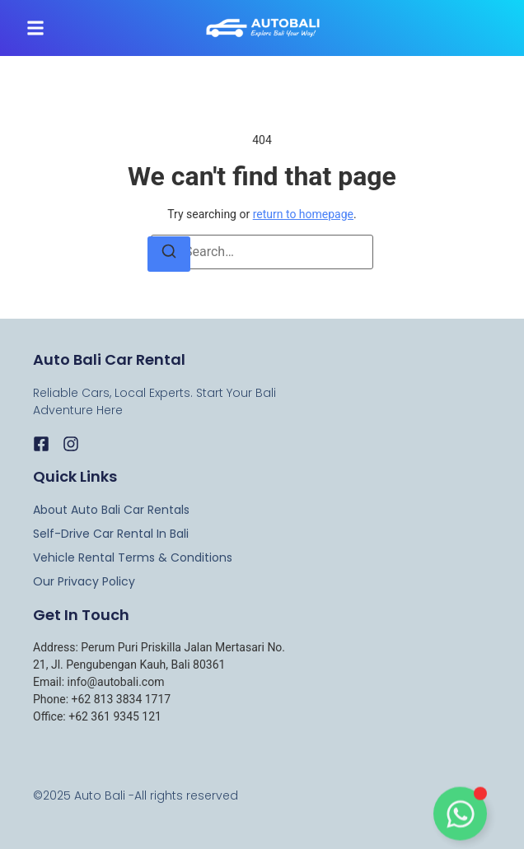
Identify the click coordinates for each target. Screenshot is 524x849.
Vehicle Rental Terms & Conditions (132, 557)
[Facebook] (41, 444)
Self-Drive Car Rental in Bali (111, 533)
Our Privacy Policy (84, 581)
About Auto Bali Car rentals (111, 509)
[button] (35, 28)
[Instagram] (71, 444)
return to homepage (303, 214)
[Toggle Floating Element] (460, 816)
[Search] (168, 254)
